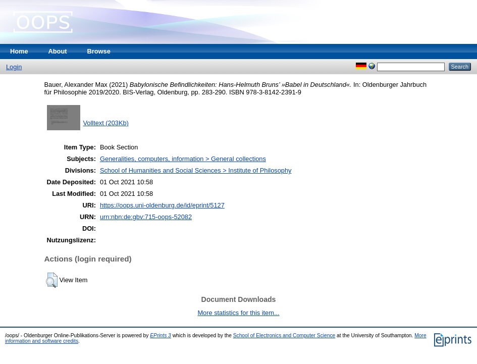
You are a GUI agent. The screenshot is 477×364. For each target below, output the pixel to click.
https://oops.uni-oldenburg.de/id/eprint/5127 (162, 205)
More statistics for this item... (238, 313)
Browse (99, 51)
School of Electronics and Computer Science (284, 335)
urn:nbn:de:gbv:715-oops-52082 (146, 217)
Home (19, 51)
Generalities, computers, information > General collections (183, 159)
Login (14, 67)
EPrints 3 (160, 335)
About (57, 51)
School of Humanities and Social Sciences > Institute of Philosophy (196, 170)
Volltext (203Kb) (106, 123)
